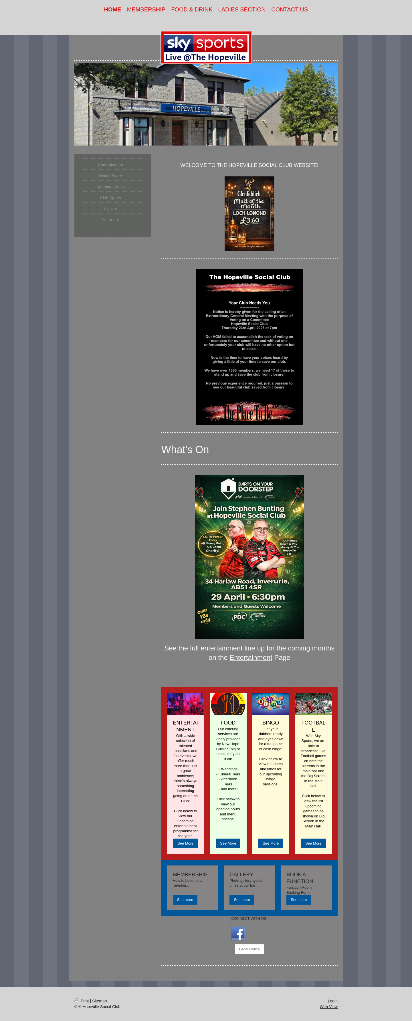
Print (82, 1001)
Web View (329, 1006)
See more (185, 899)
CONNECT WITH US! (249, 918)
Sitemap (99, 1001)
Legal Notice (249, 949)
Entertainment (250, 657)
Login (333, 1001)
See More (185, 843)
